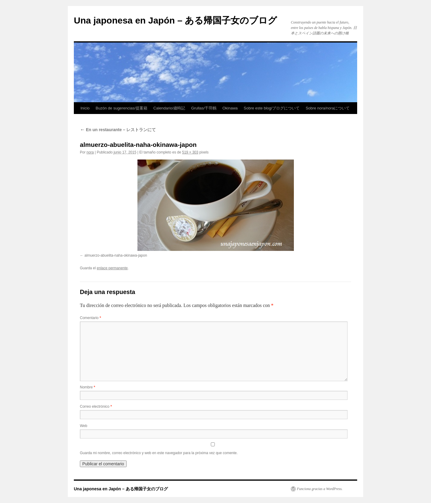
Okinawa (230, 108)
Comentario (90, 318)
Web (83, 426)
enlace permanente (112, 268)
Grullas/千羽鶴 (203, 108)
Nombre (87, 387)
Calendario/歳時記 (169, 108)
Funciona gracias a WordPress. (319, 489)
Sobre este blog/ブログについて (272, 108)
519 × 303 (190, 152)
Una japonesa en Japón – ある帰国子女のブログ (175, 20)
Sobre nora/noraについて (328, 108)
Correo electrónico (96, 406)
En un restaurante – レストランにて (118, 129)
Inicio (85, 108)
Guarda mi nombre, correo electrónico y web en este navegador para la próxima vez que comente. (159, 453)
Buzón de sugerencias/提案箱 (121, 108)
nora (90, 152)
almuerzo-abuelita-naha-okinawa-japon (115, 255)
